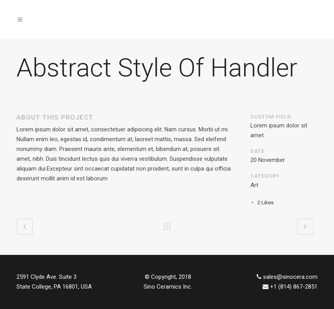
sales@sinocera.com (290, 276)
